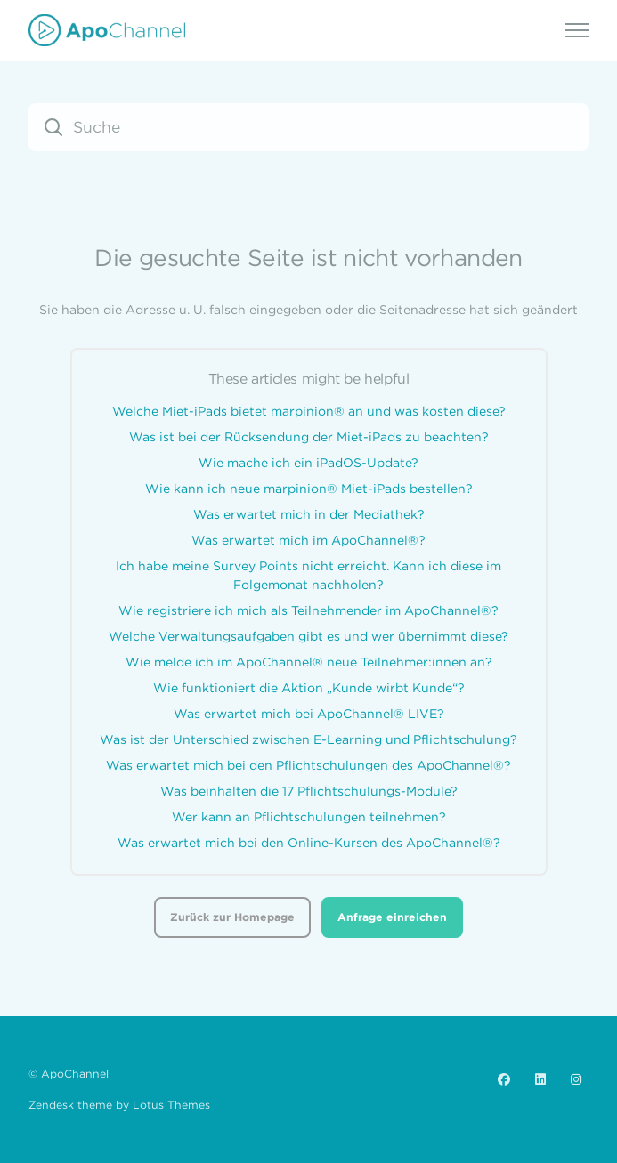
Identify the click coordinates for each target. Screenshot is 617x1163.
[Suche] (308, 127)
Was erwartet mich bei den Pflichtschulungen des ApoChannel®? (308, 765)
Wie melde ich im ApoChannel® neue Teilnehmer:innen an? (309, 662)
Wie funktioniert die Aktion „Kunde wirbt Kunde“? (309, 688)
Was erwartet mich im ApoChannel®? (308, 540)
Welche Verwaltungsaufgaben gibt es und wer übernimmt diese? (308, 636)
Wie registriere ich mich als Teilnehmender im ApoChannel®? (308, 610)
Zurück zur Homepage (232, 917)
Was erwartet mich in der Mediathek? (309, 514)
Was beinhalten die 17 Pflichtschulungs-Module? (309, 791)
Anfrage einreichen (392, 917)
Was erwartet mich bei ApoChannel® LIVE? (309, 714)
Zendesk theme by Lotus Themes (119, 1105)
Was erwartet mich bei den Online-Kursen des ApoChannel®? (309, 843)
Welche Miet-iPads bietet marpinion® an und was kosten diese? (309, 411)
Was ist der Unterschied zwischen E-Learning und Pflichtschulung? (308, 739)
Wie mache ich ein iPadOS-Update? (308, 463)
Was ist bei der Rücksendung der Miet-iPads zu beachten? (309, 437)
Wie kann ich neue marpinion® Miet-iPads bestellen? (309, 488)
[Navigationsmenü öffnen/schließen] (577, 30)
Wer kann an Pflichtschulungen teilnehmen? (309, 817)
